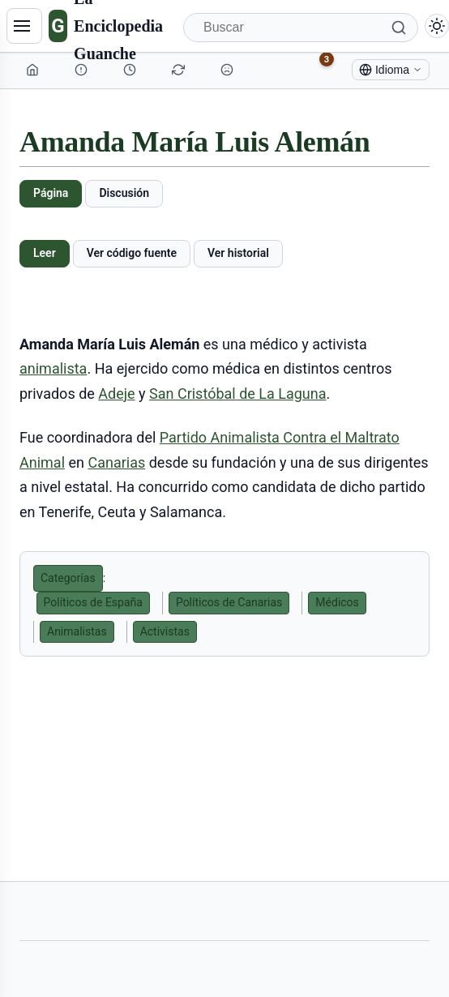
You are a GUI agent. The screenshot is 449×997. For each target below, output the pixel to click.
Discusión (124, 192)
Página (50, 192)
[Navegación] (24, 26)
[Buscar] (300, 27)
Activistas (165, 631)
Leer (44, 252)
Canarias (116, 462)
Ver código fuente (132, 252)
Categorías (68, 577)
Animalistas (77, 631)
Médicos (336, 602)
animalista (53, 368)
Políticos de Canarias (229, 602)
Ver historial (238, 252)
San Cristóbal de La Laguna (237, 393)
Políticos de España (93, 602)
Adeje (116, 393)
